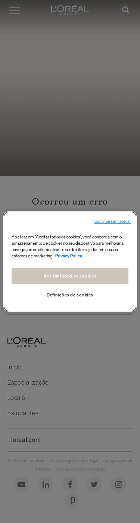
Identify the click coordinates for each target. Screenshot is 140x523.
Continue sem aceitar (112, 221)
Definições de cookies (70, 295)
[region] (69, 261)
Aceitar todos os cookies (70, 276)
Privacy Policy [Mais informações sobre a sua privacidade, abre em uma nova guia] (68, 256)
